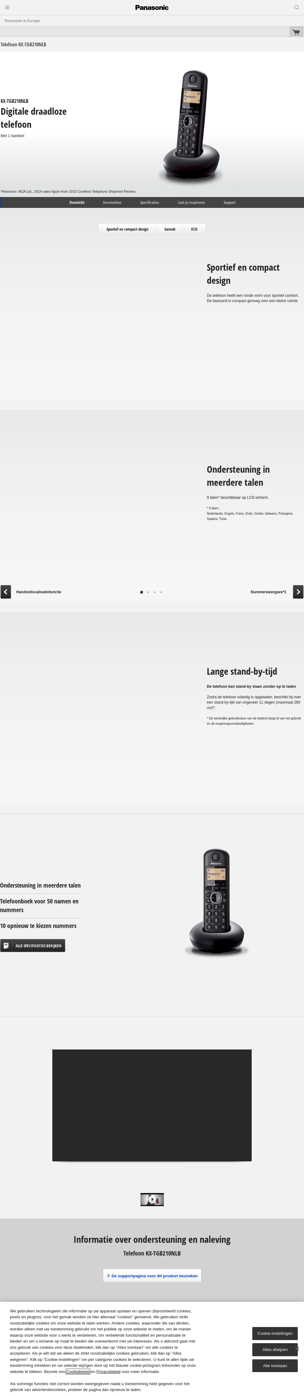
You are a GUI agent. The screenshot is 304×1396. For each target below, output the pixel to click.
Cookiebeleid (78, 1371)
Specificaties (149, 202)
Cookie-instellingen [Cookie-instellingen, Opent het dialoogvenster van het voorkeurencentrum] (275, 1333)
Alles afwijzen (275, 1349)
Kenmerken (112, 202)
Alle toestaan (275, 1365)
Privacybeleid (109, 1371)
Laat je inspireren (191, 202)
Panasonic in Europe (22, 20)
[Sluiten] (297, 1349)
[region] (152, 1349)
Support (229, 202)
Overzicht (76, 202)
